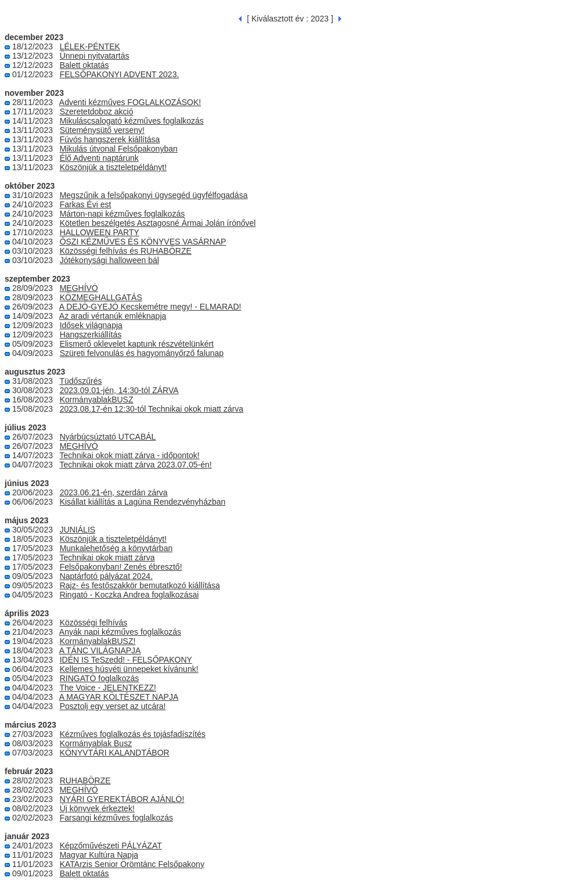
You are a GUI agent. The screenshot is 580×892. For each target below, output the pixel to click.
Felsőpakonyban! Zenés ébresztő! (121, 566)
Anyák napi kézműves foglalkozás (120, 631)
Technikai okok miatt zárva (106, 557)
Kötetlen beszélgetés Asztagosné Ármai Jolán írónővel (158, 223)
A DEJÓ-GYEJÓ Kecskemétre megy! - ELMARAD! (150, 306)
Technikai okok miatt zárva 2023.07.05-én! (135, 464)
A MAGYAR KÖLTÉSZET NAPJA (118, 697)
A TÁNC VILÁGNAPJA (100, 650)
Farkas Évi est (85, 204)
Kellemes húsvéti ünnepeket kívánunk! (129, 669)
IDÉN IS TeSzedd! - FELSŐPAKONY (126, 659)
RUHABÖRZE (85, 780)
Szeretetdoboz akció (97, 111)
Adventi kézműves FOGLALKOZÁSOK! (130, 102)
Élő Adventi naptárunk (99, 158)
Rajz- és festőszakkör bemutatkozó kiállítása (140, 585)
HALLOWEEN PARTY (99, 232)
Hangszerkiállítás (91, 334)
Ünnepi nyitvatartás (94, 55)
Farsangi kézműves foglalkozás (116, 817)
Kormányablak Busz (96, 743)
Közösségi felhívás (94, 622)
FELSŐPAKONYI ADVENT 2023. (119, 74)
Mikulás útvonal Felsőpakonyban (119, 148)
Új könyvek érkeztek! (97, 808)
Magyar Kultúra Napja (99, 854)
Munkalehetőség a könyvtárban (116, 548)
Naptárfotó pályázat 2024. (106, 576)
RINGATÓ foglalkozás (99, 678)
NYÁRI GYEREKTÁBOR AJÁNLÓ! (122, 799)
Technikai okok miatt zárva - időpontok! (129, 455)
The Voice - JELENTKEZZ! (107, 687)
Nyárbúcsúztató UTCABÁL (108, 436)
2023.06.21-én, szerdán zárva (114, 492)
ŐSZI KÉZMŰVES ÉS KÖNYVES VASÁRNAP (143, 241)
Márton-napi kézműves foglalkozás (122, 213)
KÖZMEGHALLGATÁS (101, 297)
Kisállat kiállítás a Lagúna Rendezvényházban (143, 501)
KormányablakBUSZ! (98, 641)
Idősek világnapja (91, 325)
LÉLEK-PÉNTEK (90, 46)
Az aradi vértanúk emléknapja (112, 316)
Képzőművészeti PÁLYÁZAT (111, 845)
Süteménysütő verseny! (102, 130)
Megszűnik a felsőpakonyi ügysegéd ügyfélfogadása (154, 195)
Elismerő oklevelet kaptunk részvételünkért (137, 343)
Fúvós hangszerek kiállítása (110, 139)
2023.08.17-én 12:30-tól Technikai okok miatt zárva (152, 408)
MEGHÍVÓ (79, 288)
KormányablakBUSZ (97, 399)
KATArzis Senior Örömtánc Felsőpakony (132, 864)
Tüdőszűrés (80, 381)
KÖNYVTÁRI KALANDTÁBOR (115, 752)
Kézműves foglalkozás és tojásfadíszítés (133, 734)
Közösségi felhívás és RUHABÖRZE (126, 251)
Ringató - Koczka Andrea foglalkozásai (129, 594)
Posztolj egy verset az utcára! (113, 706)
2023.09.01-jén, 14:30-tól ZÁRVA (119, 390)
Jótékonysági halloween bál (109, 260)
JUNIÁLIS (77, 529)
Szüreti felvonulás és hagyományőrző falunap (142, 353)
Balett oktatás (84, 65)
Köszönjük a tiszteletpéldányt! (113, 167)
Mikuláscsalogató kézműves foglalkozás (132, 120)
